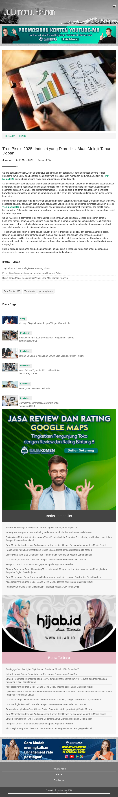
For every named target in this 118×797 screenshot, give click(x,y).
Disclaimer (59, 780)
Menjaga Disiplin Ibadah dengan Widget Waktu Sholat (44, 323)
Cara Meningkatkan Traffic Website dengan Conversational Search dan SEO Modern (46, 559)
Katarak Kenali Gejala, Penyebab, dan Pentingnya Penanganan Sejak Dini (41, 527)
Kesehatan (25, 384)
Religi (22, 318)
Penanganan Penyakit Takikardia (34, 388)
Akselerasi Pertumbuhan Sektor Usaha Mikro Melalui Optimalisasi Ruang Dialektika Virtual (49, 582)
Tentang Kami (59, 768)
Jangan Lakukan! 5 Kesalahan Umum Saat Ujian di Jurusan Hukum (51, 356)
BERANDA (10, 136)
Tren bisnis (29, 291)
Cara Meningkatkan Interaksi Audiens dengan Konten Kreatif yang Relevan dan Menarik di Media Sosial (55, 545)
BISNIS (22, 136)
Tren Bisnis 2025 (12, 291)
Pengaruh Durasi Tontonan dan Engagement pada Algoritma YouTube (39, 564)
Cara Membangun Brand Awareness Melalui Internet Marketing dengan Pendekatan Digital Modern (53, 577)
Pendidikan (25, 333)
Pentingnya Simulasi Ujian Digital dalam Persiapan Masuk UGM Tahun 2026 (42, 587)
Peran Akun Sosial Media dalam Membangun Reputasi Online (32, 273)
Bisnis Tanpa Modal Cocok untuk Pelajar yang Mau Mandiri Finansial (35, 278)
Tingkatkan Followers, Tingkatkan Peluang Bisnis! (26, 268)
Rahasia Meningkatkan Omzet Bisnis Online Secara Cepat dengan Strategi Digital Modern (49, 550)
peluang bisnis (46, 291)
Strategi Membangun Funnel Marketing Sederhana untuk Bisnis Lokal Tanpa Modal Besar (49, 532)
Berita (59, 774)
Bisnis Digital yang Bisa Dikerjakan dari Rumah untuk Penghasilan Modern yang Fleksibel (49, 555)
